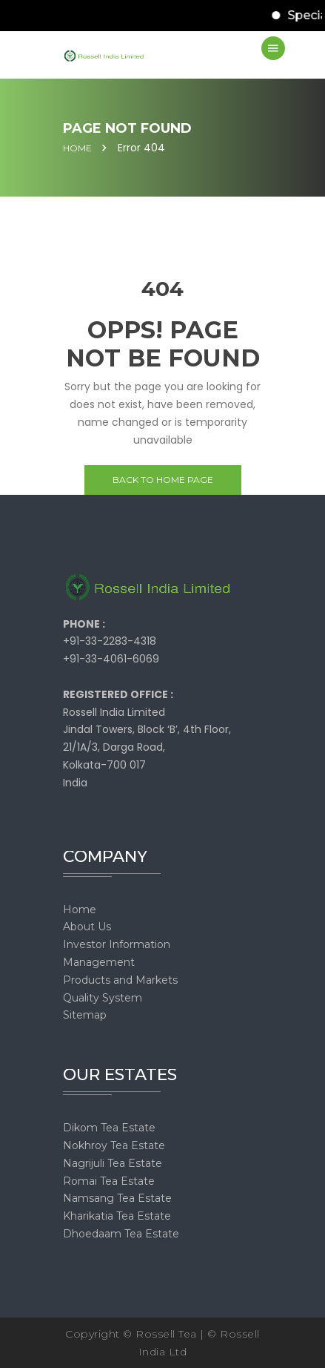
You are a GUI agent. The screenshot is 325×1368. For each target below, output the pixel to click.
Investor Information (116, 944)
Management (99, 962)
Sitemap (85, 1015)
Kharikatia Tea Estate (117, 1216)
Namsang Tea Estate (117, 1198)
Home (77, 148)
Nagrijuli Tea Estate (112, 1163)
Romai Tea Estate (109, 1181)
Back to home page (163, 479)
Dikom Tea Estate (109, 1127)
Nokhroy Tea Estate (114, 1145)
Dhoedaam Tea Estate (121, 1233)
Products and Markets (120, 980)
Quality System (102, 997)
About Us (87, 926)
